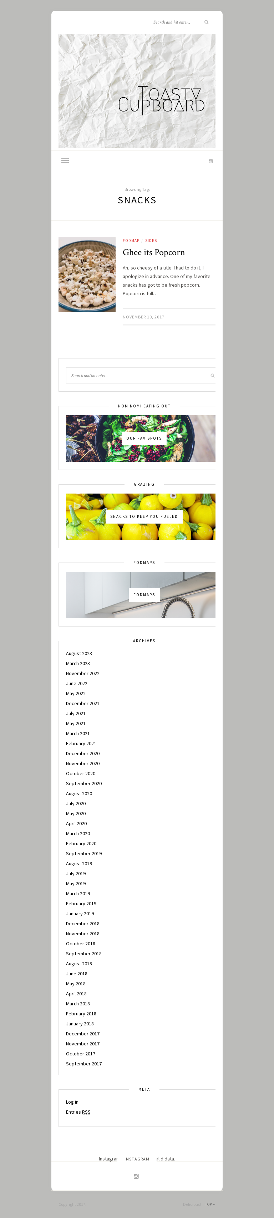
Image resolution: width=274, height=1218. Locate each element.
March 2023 (78, 663)
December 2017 (83, 1033)
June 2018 (76, 973)
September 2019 (84, 853)
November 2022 (83, 673)
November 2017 (83, 1043)
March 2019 (78, 893)
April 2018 (76, 993)
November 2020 (83, 763)
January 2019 (80, 913)
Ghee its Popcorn (154, 252)
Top (210, 1204)
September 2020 (84, 783)
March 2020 (78, 833)
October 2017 (80, 1053)
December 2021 (83, 703)
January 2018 (80, 1023)
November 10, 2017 (143, 317)
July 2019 (76, 873)
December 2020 (83, 753)
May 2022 (76, 693)
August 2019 (79, 863)
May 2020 (76, 813)
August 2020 (79, 793)
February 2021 (81, 743)
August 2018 (79, 963)
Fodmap (131, 240)
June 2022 (76, 683)
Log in (72, 1102)
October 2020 (80, 773)
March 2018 (78, 1003)
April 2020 (76, 823)
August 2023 (79, 653)
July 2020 (76, 803)
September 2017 (84, 1063)
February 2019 (81, 903)
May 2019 (76, 883)
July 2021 (76, 713)
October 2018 (80, 943)
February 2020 (81, 843)
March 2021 (78, 733)
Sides (151, 240)
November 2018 (83, 933)
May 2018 (76, 983)
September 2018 (84, 953)
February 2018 (81, 1013)
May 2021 (76, 723)
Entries (78, 1112)
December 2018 (83, 923)
